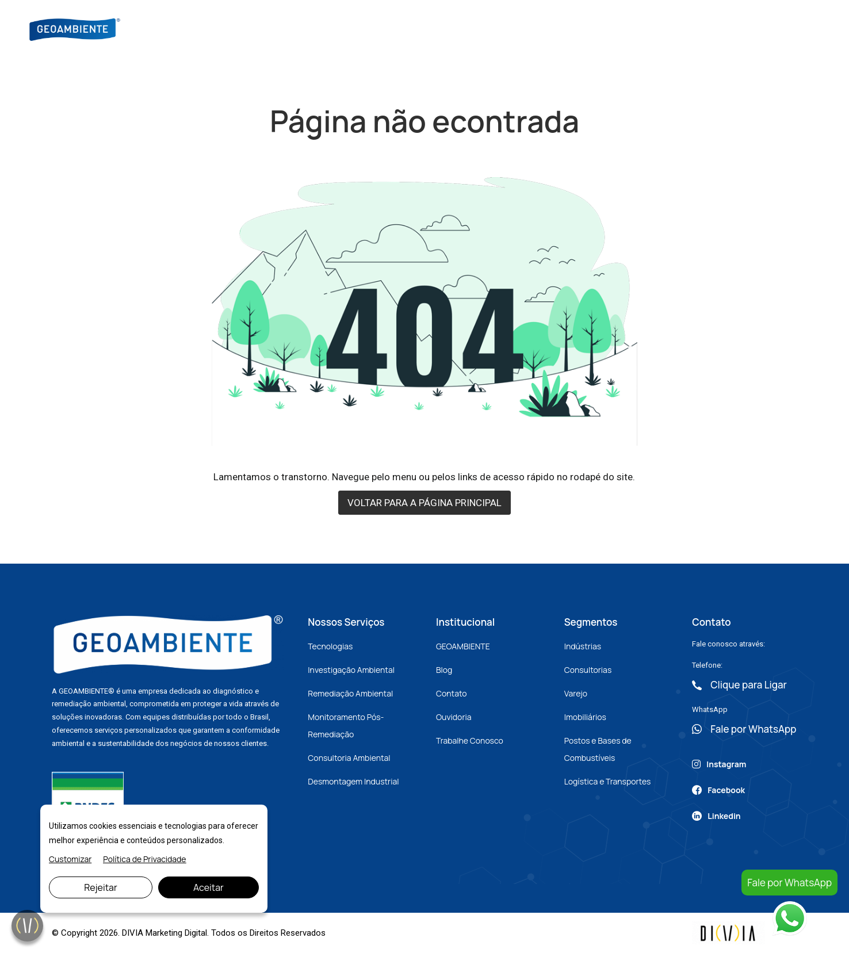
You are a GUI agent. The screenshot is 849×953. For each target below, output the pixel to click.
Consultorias (588, 669)
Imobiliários (585, 716)
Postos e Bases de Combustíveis (598, 749)
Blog (490, 28)
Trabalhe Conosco (469, 740)
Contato (587, 28)
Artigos (534, 28)
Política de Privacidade (144, 859)
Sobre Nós (352, 28)
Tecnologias (330, 646)
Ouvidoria (454, 716)
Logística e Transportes (607, 781)
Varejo (575, 693)
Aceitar (208, 887)
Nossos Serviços (427, 28)
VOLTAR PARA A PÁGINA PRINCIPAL (424, 502)
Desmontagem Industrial (353, 781)
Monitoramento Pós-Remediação (346, 725)
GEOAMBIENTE (463, 646)
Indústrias (583, 646)
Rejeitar (100, 887)
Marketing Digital (176, 933)
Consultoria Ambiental (349, 757)
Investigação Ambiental (351, 669)
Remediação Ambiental (350, 693)
